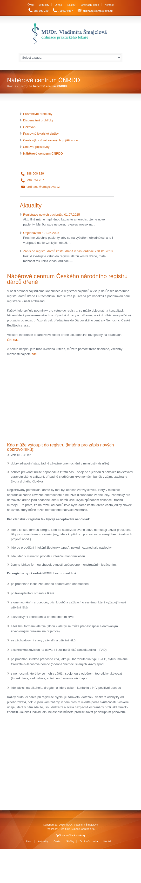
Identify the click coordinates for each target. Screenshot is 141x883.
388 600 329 (41, 10)
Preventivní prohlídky (37, 114)
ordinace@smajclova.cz (98, 10)
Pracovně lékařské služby (41, 133)
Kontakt (109, 4)
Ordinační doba (90, 4)
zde (34, 354)
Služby (71, 4)
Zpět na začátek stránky (70, 835)
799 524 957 (65, 10)
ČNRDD (12, 340)
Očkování (29, 127)
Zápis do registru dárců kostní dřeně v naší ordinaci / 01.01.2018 (68, 256)
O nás (58, 4)
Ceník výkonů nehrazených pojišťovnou (50, 140)
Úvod (30, 4)
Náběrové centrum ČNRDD (43, 153)
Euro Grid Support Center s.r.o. (77, 828)
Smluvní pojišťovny (36, 147)
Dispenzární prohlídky (38, 120)
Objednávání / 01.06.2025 (68, 238)
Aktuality (44, 4)
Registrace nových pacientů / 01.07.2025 (68, 220)
